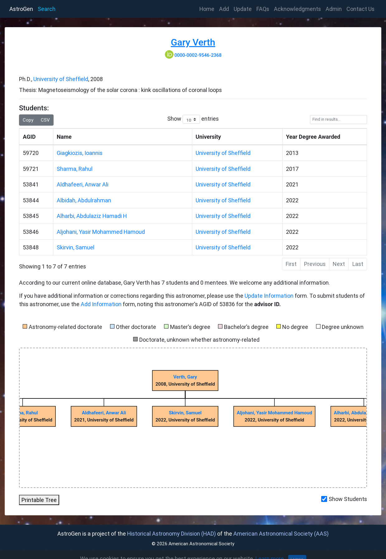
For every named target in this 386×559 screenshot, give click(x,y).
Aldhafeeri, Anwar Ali (82, 184)
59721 (31, 168)
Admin (334, 8)
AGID (29, 136)
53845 (31, 215)
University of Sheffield (60, 79)
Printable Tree (39, 500)
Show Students (348, 499)
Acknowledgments (297, 8)
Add (224, 8)
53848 (31, 247)
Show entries (193, 119)
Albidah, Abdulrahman (84, 200)
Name (64, 136)
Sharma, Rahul (75, 168)
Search (46, 8)
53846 (31, 231)
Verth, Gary (185, 377)
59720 (31, 153)
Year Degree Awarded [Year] (313, 136)
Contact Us (360, 8)
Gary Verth (193, 42)
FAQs (262, 8)
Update (243, 8)
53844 (31, 200)
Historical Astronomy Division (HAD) (171, 533)
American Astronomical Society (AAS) (281, 533)
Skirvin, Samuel (75, 247)
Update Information (270, 295)
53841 (31, 184)
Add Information (101, 304)
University (208, 136)
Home (208, 8)
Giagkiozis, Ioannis (79, 153)
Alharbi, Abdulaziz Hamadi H (92, 215)
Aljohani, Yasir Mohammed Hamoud (101, 231)
